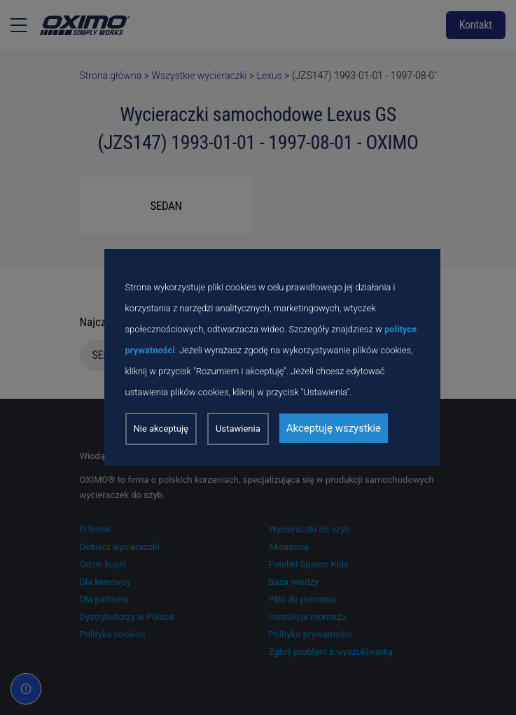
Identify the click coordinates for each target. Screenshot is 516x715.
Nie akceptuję (161, 428)
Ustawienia (238, 428)
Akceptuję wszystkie (333, 428)
